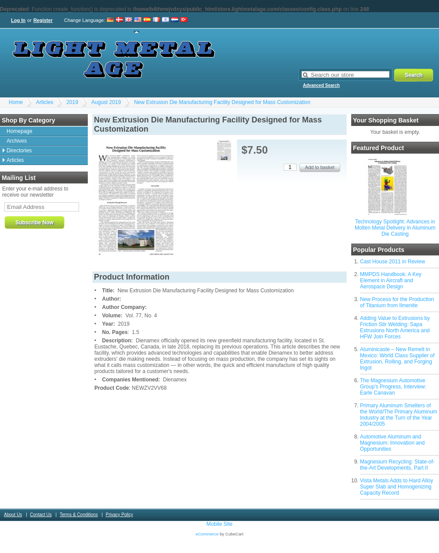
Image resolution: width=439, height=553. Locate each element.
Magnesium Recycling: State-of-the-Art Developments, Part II (397, 465)
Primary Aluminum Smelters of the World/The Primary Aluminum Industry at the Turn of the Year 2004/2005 (398, 414)
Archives (17, 141)
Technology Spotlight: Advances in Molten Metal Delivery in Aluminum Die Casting (395, 228)
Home (16, 102)
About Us (13, 514)
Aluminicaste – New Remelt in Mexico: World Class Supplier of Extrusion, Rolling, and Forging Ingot (397, 358)
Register (43, 20)
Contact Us (40, 514)
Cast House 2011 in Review (392, 262)
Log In (18, 20)
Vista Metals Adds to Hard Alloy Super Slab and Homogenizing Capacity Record (396, 487)
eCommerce (207, 533)
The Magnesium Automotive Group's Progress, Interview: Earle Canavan (393, 386)
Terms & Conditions (79, 514)
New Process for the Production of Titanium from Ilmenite (397, 302)
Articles (44, 102)
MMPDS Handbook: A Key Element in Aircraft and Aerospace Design (390, 280)
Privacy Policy (119, 514)
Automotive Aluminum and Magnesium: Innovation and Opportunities (392, 443)
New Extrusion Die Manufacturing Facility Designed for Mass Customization (222, 102)
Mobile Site (219, 524)
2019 (72, 102)
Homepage (19, 131)
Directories (19, 150)
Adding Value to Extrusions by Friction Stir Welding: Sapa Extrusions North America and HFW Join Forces (395, 327)
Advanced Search (321, 85)
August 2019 (106, 102)
